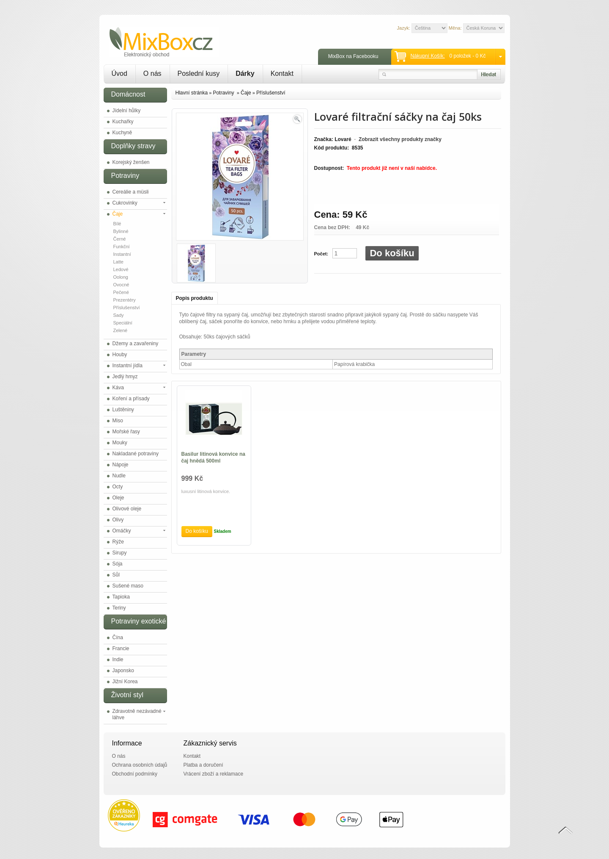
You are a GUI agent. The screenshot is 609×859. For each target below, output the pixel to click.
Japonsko (123, 670)
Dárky (245, 73)
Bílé (117, 223)
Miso (117, 421)
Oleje (118, 498)
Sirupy (119, 553)
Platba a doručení (203, 765)
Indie (117, 659)
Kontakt (282, 73)
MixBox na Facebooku (353, 56)
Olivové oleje (127, 509)
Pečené (121, 292)
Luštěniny (123, 410)
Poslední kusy (199, 73)
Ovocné (121, 284)
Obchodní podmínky (134, 774)
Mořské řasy (126, 432)
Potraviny (224, 93)
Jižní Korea (125, 681)
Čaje (117, 214)
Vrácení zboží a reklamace (214, 774)
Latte (118, 261)
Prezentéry (124, 299)
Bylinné (121, 231)
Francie (120, 648)
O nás (152, 73)
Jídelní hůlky (126, 111)
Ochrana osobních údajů (139, 765)
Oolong (120, 277)
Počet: (321, 253)
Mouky (119, 443)
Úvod (119, 73)
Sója (117, 564)
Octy (117, 487)
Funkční (121, 246)
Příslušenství (126, 307)
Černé (119, 238)
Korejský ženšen (131, 162)
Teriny (119, 608)
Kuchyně (122, 133)
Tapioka (121, 597)
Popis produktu (194, 298)
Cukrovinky (124, 203)
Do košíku (392, 253)
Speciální (122, 322)
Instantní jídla (127, 366)
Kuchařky (123, 122)
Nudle (119, 476)
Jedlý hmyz (125, 377)
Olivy (118, 520)
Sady (118, 315)
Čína (117, 637)
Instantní (122, 254)
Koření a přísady (131, 399)
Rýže (118, 542)
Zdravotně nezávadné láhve (137, 714)
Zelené (120, 330)
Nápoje (120, 465)
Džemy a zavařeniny (135, 343)
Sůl (116, 575)
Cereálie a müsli (130, 192)
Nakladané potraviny (135, 454)
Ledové (121, 269)
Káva (118, 388)
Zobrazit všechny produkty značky (400, 139)
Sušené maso (127, 586)
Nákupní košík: (427, 56)
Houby (119, 354)
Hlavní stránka (192, 93)
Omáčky (121, 531)
